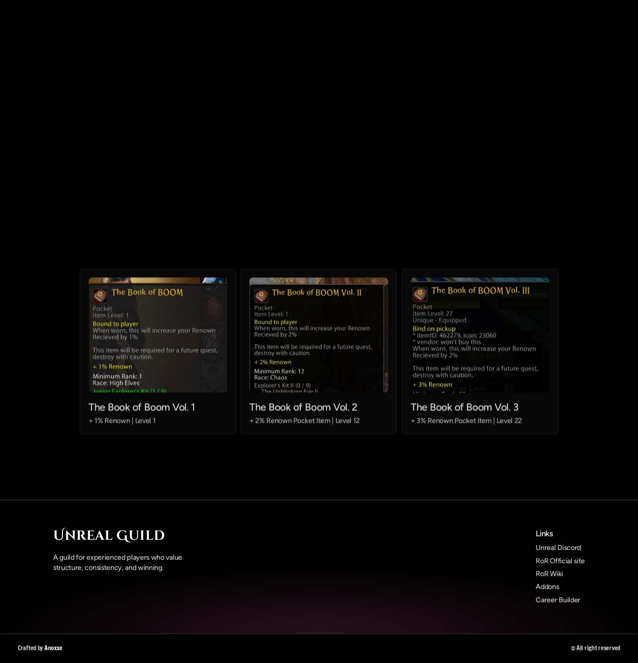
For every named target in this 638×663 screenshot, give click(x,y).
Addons (547, 586)
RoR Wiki (549, 573)
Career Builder (558, 600)
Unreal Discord (558, 547)
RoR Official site (560, 561)
